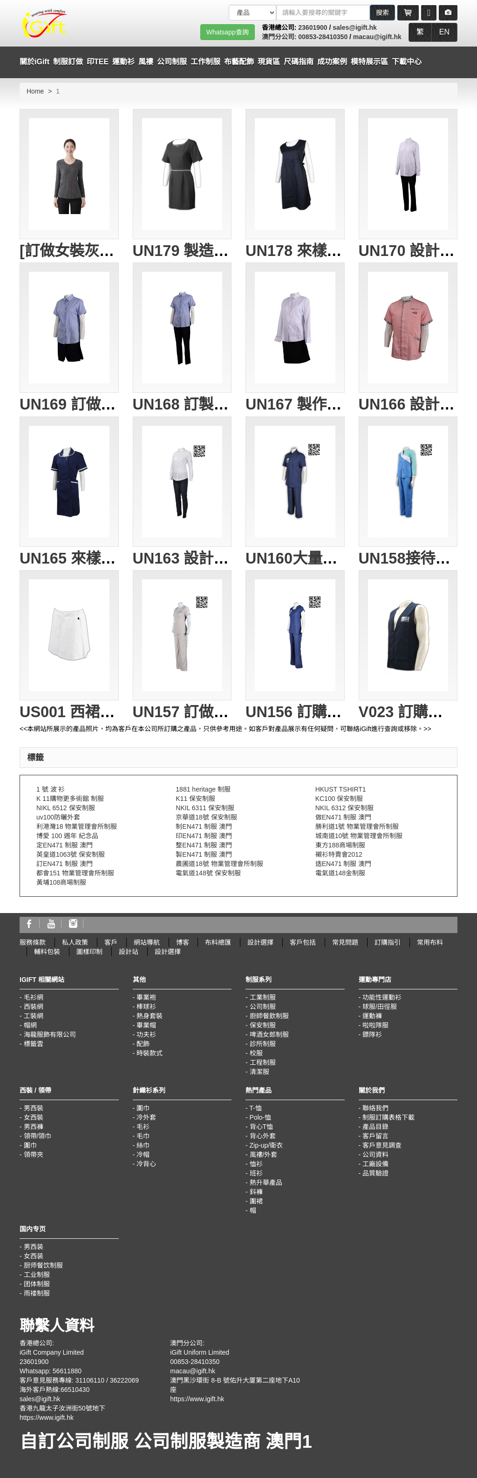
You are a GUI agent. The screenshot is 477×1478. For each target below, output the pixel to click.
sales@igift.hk (355, 27)
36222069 (124, 1380)
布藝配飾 (239, 62)
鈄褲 (256, 1192)
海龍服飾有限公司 (50, 1034)
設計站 (128, 951)
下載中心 (407, 62)
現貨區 (269, 62)
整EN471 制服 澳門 (204, 845)
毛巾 (143, 1136)
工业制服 (37, 1274)
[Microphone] (428, 12)
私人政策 (75, 942)
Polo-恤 (261, 1117)
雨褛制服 (37, 1293)
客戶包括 (303, 942)
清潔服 (259, 1071)
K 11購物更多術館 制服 (70, 798)
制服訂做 (68, 62)
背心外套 (263, 1136)
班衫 (256, 1173)
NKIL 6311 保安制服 (205, 808)
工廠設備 (375, 1164)
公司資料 (375, 1154)
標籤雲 (33, 1044)
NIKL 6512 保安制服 (65, 808)
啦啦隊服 (375, 1025)
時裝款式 (149, 1053)
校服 (256, 1053)
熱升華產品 (266, 1182)
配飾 (143, 1044)
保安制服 (263, 1025)
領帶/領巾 (38, 1136)
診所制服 (263, 1044)
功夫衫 (146, 1034)
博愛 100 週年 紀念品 (67, 836)
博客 (182, 942)
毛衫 (143, 1126)
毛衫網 (33, 997)
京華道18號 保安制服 (206, 817)
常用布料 (430, 942)
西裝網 (33, 1006)
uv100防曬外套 (58, 817)
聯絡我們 (375, 1108)
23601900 (312, 27)
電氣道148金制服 (340, 873)
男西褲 (33, 1126)
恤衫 (256, 1164)
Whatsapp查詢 (227, 32)
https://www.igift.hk (47, 1417)
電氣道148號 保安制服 (208, 873)
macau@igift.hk (377, 36)
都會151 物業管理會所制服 (75, 873)
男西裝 (33, 1108)
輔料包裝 (47, 951)
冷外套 (146, 1117)
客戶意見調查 (382, 1145)
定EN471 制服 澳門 (64, 845)
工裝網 (33, 1016)
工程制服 (263, 1062)
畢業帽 (146, 1025)
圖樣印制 (89, 951)
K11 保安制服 (195, 798)
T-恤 (255, 1108)
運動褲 (372, 1016)
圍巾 (30, 1145)
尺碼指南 (298, 62)
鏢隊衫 (372, 1034)
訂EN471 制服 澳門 (64, 863)
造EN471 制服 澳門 (343, 863)
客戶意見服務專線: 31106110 (62, 1380)
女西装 (33, 1256)
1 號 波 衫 (50, 789)
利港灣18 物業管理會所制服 (76, 826)
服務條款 (33, 942)
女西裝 (33, 1117)
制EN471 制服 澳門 (204, 826)
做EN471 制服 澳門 (343, 817)
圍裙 (256, 1201)
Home (35, 91)
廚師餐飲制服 (269, 1016)
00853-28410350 (323, 36)
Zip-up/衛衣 (266, 1145)
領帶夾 (33, 1154)
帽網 (30, 1025)
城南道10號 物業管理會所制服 (358, 836)
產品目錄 (375, 1126)
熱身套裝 (149, 1016)
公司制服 (263, 1006)
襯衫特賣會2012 (338, 854)
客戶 (110, 942)
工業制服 (263, 997)
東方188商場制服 (340, 845)
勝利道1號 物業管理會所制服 (357, 826)
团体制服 (37, 1284)
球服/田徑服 (379, 1006)
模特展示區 (369, 62)
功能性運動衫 (382, 997)
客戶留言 (375, 1136)
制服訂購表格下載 (388, 1117)
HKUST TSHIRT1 (340, 789)
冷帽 (143, 1154)
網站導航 (147, 942)
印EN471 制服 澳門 (204, 836)
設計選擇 (260, 942)
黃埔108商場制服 (61, 882)
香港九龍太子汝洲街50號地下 (62, 1408)
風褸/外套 (264, 1154)
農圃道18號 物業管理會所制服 (219, 863)
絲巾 (143, 1145)
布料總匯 (218, 942)
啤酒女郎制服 (269, 1034)
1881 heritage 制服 (203, 789)
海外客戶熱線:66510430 (54, 1389)
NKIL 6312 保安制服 (344, 808)
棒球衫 (146, 1006)
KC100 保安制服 (339, 798)
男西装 (33, 1246)
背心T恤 (261, 1126)
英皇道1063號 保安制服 (70, 854)
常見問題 (345, 942)
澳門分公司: (280, 36)
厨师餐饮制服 (43, 1265)
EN (444, 32)
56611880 (67, 1371)
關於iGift (34, 62)
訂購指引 (388, 942)
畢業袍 (146, 997)
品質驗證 (375, 1173)
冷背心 (146, 1164)
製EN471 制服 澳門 (204, 854)
